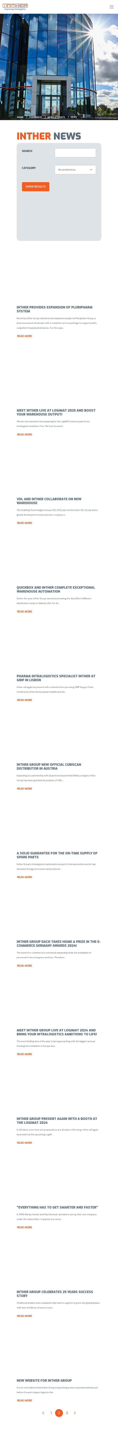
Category (29, 168)
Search (27, 151)
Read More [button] (24, 336)
